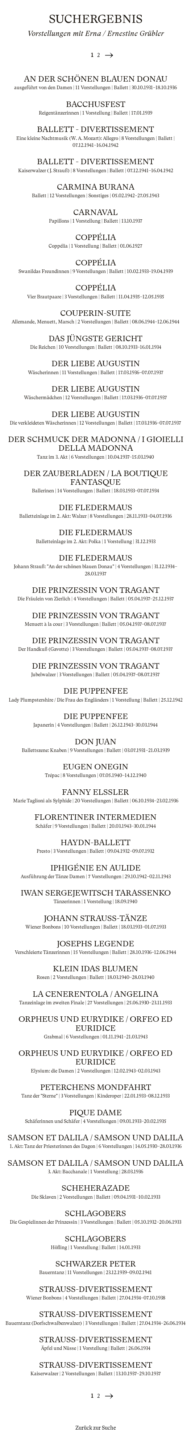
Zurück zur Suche (95, 1428)
